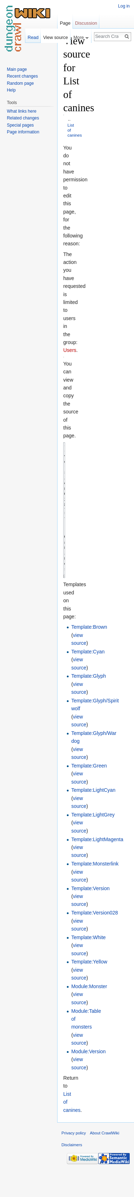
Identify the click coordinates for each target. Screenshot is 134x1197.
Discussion (86, 23)
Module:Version (88, 1078)
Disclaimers (71, 1171)
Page (65, 23)
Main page (17, 69)
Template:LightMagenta (97, 866)
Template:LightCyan (93, 817)
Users (69, 350)
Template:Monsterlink (94, 890)
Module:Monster (89, 1013)
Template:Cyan (87, 678)
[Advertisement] (99, 141)
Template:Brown (89, 654)
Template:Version (90, 915)
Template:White (88, 964)
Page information (23, 131)
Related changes (23, 118)
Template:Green (89, 792)
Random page (20, 83)
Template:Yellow (89, 988)
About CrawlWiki (104, 1160)
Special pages (20, 125)
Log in (124, 6)
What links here (21, 111)
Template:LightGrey (92, 841)
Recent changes (22, 76)
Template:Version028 (94, 939)
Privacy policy (73, 1160)
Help (11, 90)
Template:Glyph (88, 703)
